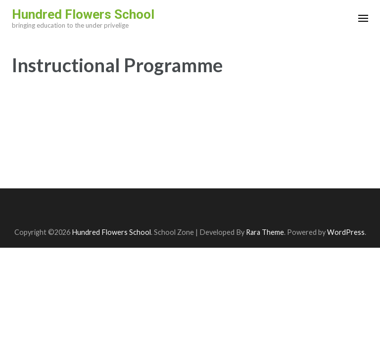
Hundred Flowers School (83, 14)
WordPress (346, 232)
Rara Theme (265, 232)
